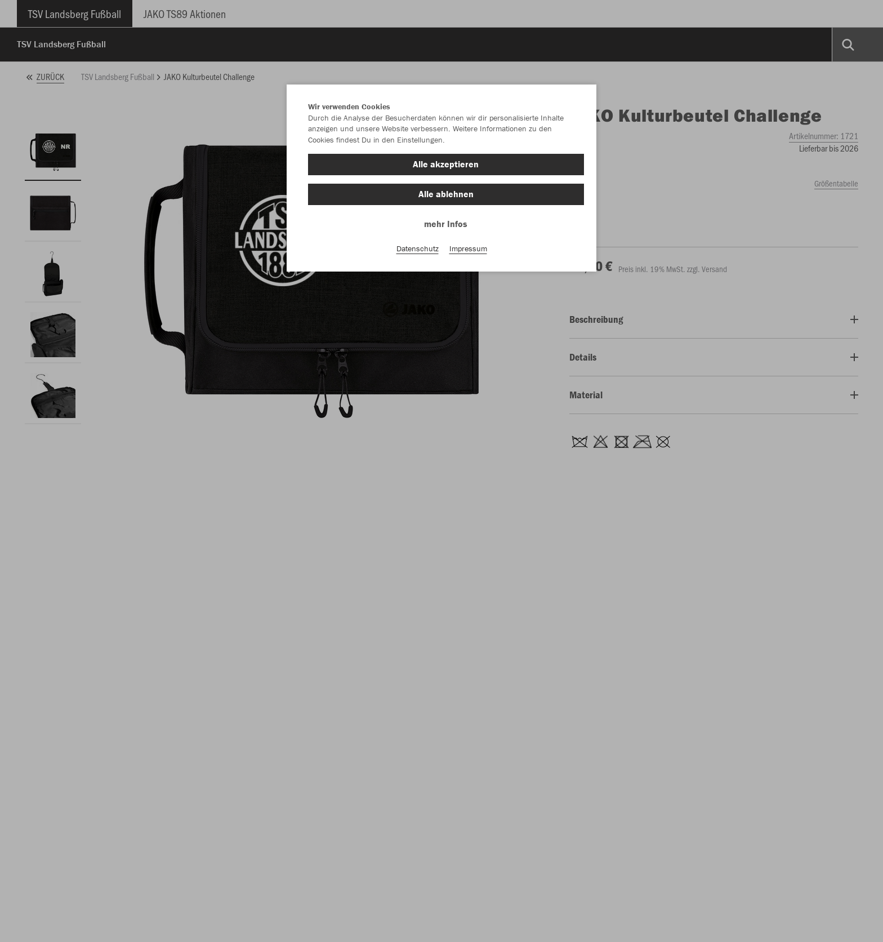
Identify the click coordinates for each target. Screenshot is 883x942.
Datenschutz (417, 248)
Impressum (468, 248)
